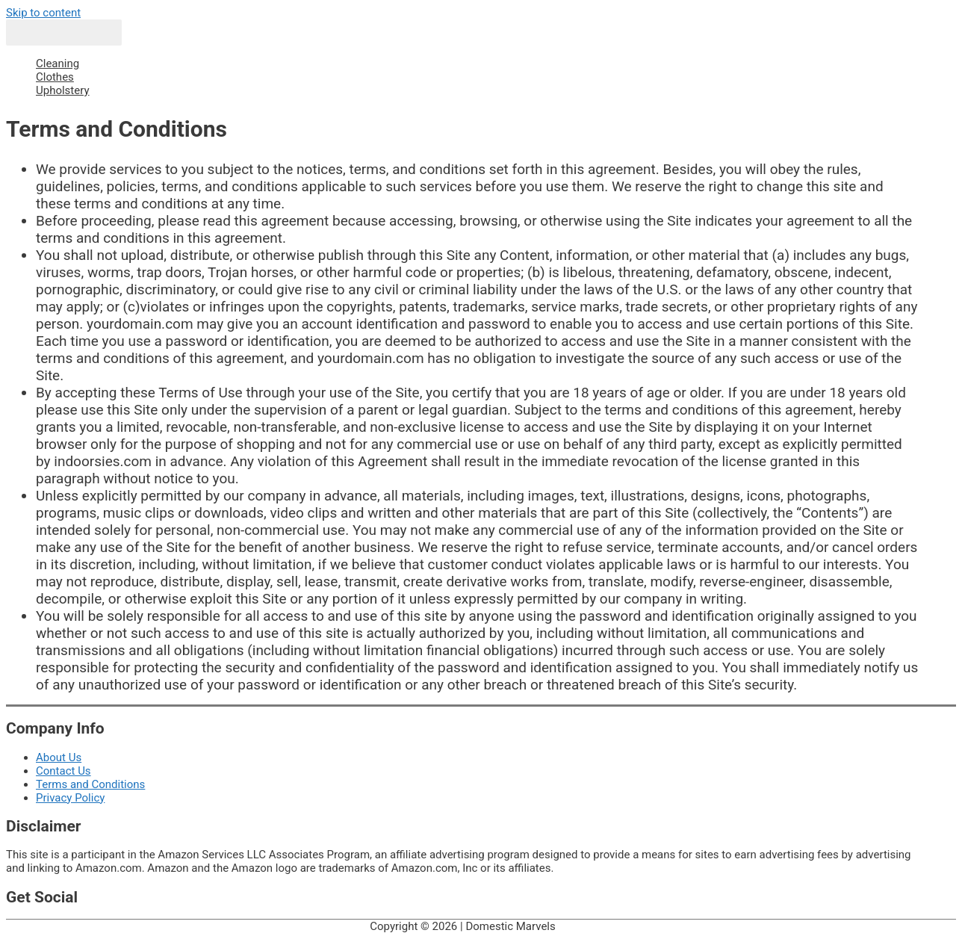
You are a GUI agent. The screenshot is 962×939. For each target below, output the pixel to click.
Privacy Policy (70, 798)
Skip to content (43, 12)
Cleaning (57, 63)
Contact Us (63, 771)
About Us (58, 757)
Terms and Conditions (90, 784)
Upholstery (63, 90)
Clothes (55, 77)
